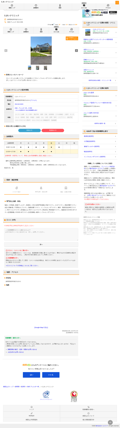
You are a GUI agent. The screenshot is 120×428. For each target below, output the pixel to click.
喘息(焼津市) (88, 151)
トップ (31, 409)
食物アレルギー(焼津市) (92, 146)
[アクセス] (33, 100)
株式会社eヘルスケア (97, 168)
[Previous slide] (5, 50)
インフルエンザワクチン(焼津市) (94, 156)
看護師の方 (53, 130)
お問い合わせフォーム (94, 195)
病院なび (10, 2)
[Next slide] (76, 50)
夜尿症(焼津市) (89, 136)
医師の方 (29, 130)
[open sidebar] (117, 2)
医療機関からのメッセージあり (73, 38)
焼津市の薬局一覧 (99, 123)
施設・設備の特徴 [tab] (65, 192)
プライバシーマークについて (46, 399)
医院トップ (11, 32)
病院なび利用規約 (31, 419)
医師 (41, 32)
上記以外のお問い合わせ (16, 352)
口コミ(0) (56, 32)
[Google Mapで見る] (41, 327)
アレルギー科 (23, 108)
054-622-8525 (19, 104)
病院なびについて (88, 416)
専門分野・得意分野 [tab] (41, 192)
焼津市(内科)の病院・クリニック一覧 (100, 80)
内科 (16, 108)
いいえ (50, 375)
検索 (51, 8)
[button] (29, 68)
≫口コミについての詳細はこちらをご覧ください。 (22, 265)
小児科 (30, 108)
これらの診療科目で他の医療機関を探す (26, 110)
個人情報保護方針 (88, 419)
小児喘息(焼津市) (89, 141)
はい (31, 375)
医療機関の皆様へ (105, 3)
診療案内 (26, 32)
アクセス (71, 32)
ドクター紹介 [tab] (16, 192)
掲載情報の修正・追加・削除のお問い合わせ (22, 349)
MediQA (31, 416)
